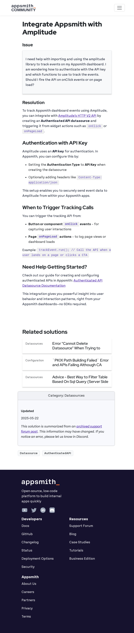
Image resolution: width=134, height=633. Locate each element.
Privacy (27, 608)
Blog (72, 534)
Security (28, 567)
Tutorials (76, 550)
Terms (26, 616)
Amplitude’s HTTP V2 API (77, 116)
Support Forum (81, 526)
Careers (28, 592)
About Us (29, 584)
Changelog (30, 542)
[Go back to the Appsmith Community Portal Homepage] (23, 8)
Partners (28, 600)
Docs (25, 526)
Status (27, 550)
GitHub (27, 534)
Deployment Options (38, 558)
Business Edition (82, 558)
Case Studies (79, 542)
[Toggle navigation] (119, 8)
